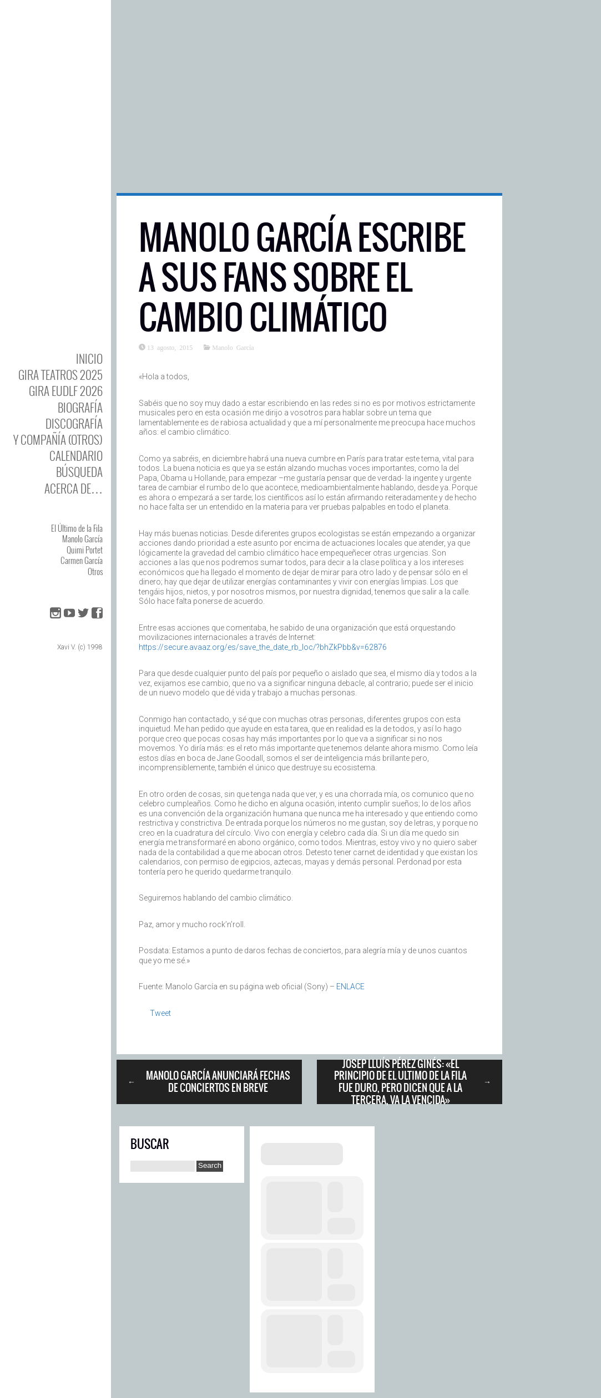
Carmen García (81, 560)
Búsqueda (79, 471)
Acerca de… (73, 488)
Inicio (89, 358)
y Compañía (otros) (58, 439)
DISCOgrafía (74, 423)
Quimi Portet (85, 549)
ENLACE (350, 986)
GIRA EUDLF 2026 (66, 390)
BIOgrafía (80, 407)
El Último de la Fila (77, 528)
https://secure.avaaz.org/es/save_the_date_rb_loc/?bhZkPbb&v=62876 (263, 647)
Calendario (76, 455)
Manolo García (82, 538)
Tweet (160, 1013)
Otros (95, 571)
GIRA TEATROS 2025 (60, 374)
